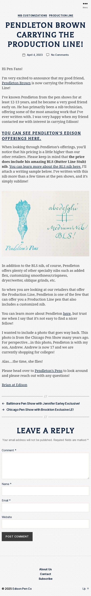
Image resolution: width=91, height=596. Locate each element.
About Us (45, 569)
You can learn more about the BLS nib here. (45, 166)
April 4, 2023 (35, 54)
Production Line (61, 15)
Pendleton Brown (16, 83)
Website (7, 517)
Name (7, 484)
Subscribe (45, 578)
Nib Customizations (32, 15)
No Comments (60, 54)
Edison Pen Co (22, 588)
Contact (45, 574)
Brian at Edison (14, 385)
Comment (9, 450)
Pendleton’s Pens (48, 371)
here (67, 313)
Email (6, 500)
